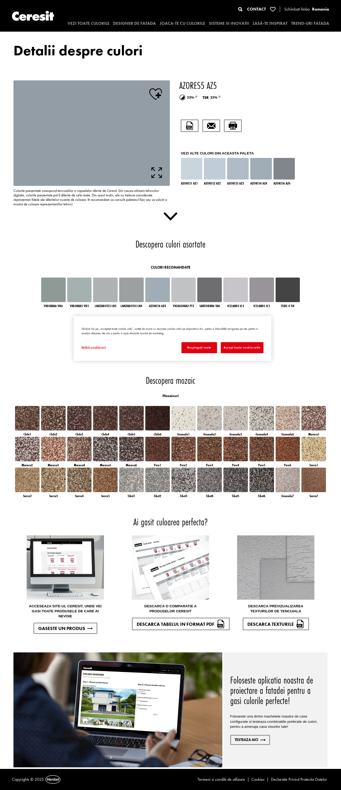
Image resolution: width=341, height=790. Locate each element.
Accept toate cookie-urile (242, 347)
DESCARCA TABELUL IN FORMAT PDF (181, 624)
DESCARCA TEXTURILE (275, 624)
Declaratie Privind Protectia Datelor (299, 779)
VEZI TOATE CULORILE (88, 23)
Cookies (258, 779)
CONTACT (256, 9)
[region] (172, 338)
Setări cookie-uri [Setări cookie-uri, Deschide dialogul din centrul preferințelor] (93, 347)
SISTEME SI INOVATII (229, 23)
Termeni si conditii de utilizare (221, 779)
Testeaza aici (250, 739)
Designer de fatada (134, 23)
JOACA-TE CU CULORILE (182, 23)
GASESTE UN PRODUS (65, 628)
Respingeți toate (199, 347)
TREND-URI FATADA (310, 23)
